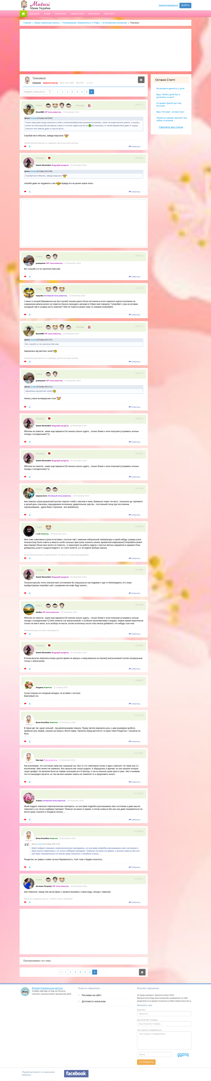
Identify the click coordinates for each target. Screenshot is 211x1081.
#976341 (139, 526)
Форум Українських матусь (46, 23)
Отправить (146, 1062)
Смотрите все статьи (171, 127)
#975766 (139, 158)
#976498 (139, 605)
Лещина (39, 687)
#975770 (139, 288)
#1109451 (138, 879)
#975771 (139, 326)
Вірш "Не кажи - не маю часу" (170, 112)
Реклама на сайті (91, 995)
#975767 (139, 256)
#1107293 (138, 715)
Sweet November (43, 165)
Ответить (134, 146)
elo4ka (39, 612)
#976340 (139, 488)
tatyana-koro (41, 496)
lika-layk (39, 760)
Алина (39, 801)
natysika (39, 296)
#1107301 (138, 753)
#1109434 (138, 831)
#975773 (139, 373)
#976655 (139, 645)
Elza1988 (40, 112)
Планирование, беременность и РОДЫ (81, 23)
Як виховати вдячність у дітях (170, 88)
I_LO (38, 534)
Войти (185, 5)
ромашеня (40, 263)
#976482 (139, 570)
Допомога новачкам (94, 1001)
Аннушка (36, 83)
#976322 (139, 453)
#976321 (139, 418)
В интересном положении (115, 23)
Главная (27, 23)
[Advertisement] (105, 50)
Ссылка (33, 118)
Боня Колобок (42, 722)
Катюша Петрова (44, 886)
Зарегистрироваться (168, 5)
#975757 (139, 104)
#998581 (139, 680)
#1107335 (138, 793)
